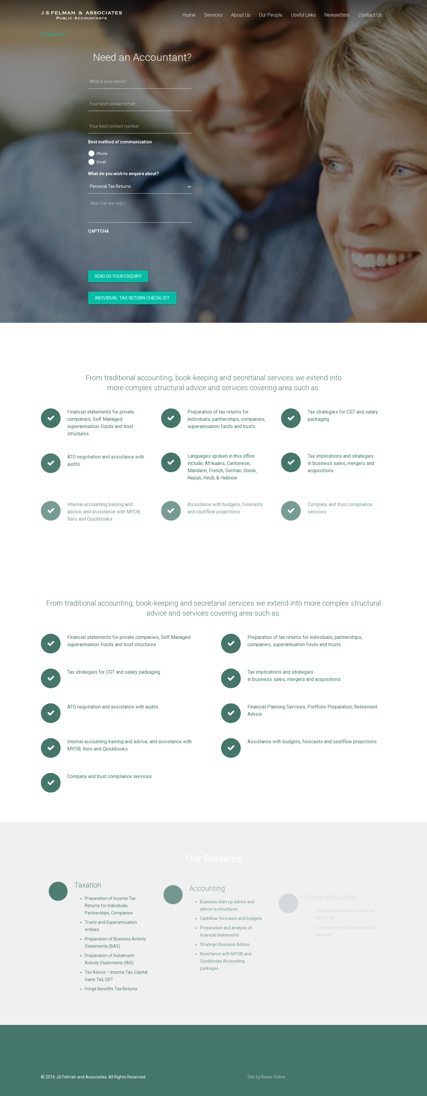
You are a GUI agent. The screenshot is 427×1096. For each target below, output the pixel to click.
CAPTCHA (98, 231)
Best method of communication (121, 141)
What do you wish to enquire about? (123, 173)
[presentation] (134, 249)
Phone (102, 154)
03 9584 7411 (54, 34)
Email (101, 162)
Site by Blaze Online (266, 1077)
